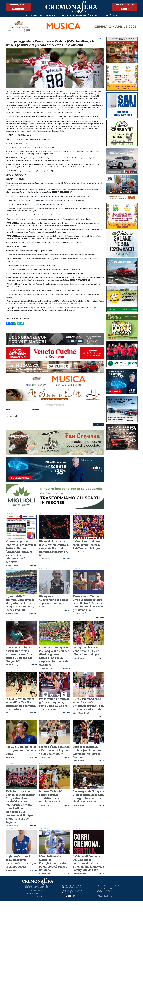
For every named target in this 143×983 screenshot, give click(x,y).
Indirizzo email (17, 418)
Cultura (60, 15)
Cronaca (34, 15)
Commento (67, 415)
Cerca (113, 15)
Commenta (98, 424)
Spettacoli (81, 15)
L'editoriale (92, 15)
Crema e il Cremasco (125, 5)
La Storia (70, 15)
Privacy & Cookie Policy (105, 896)
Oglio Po (125, 9)
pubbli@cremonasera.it (105, 891)
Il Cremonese (18, 9)
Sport (42, 15)
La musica (50, 15)
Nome (17, 411)
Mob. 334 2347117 (105, 890)
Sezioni (104, 15)
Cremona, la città (18, 5)
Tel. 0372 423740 (105, 889)
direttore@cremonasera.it (71, 887)
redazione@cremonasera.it (71, 893)
